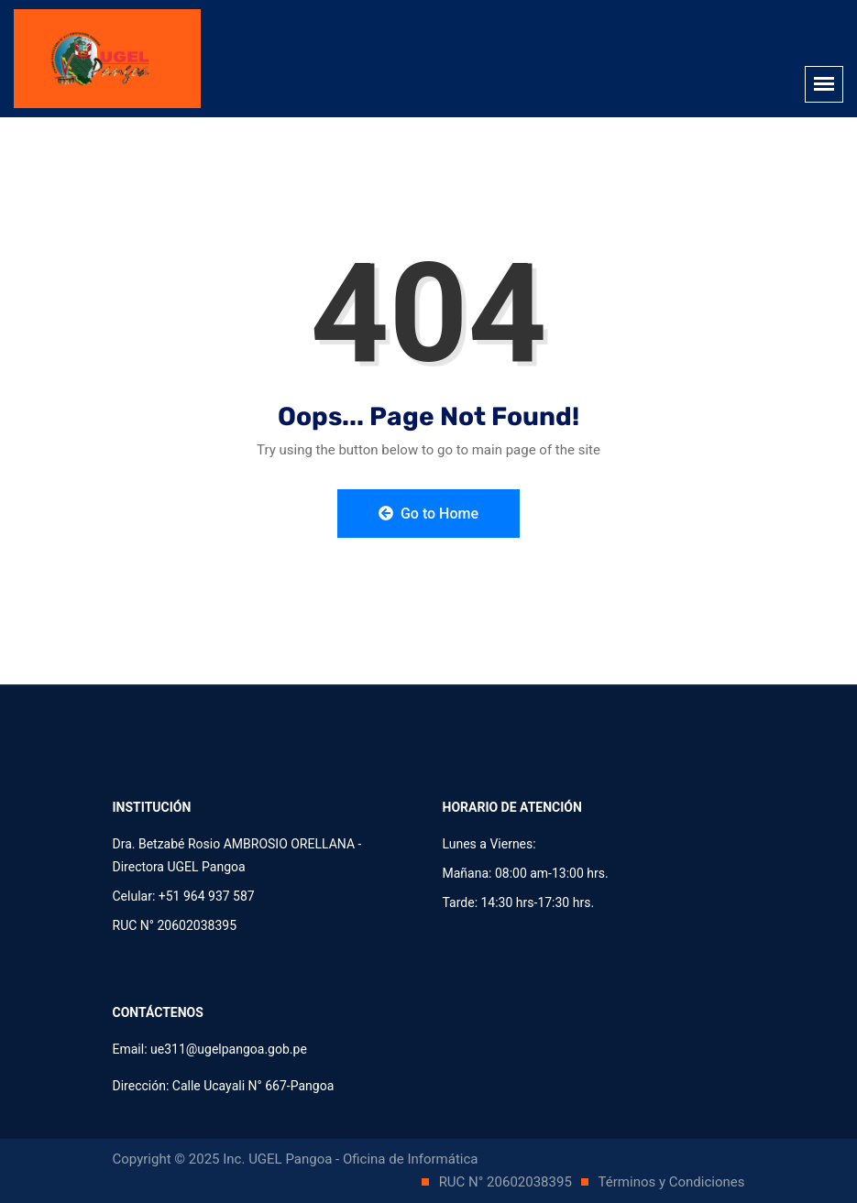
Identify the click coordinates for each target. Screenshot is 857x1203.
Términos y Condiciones (672, 1182)
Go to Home (428, 513)
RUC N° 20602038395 (507, 1182)
